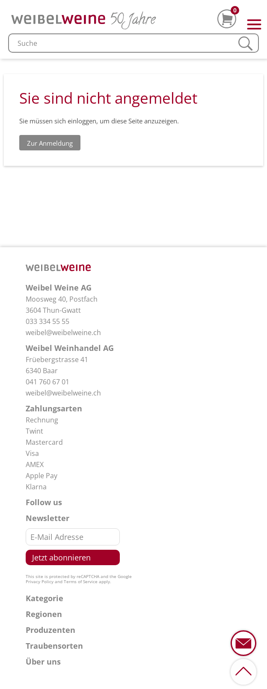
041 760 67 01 (47, 381)
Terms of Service (81, 581)
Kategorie (44, 598)
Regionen (44, 614)
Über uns (43, 661)
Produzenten (50, 630)
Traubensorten (54, 646)
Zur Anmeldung (50, 143)
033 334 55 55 (47, 321)
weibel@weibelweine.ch (63, 332)
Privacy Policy (39, 581)
